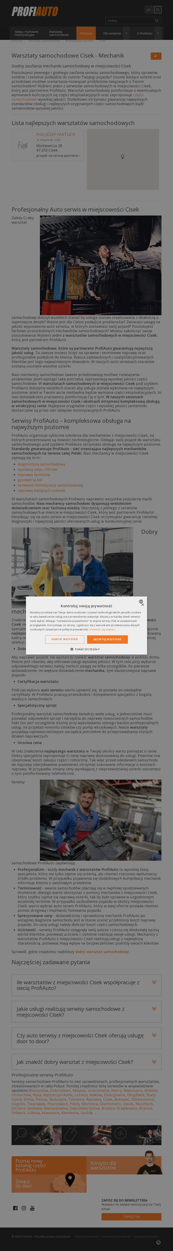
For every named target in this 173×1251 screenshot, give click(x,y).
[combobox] (141, 602)
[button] (86, 649)
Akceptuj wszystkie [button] (107, 639)
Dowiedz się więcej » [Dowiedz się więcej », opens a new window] (102, 629)
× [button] (142, 604)
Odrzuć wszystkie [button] (64, 639)
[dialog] (86, 626)
